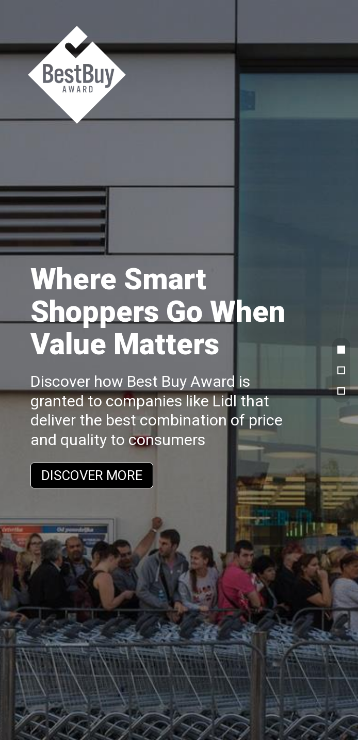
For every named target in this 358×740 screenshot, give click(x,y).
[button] (341, 349)
